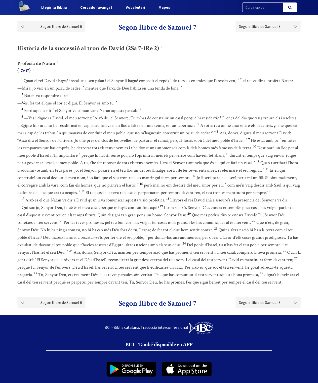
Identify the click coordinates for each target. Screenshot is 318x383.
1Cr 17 (24, 70)
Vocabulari (135, 7)
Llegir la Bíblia (54, 7)
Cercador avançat (96, 7)
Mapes (164, 7)
